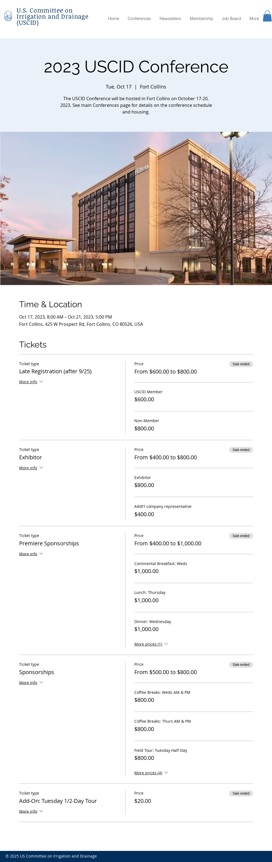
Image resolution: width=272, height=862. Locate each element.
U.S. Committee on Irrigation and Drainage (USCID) (52, 16)
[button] (267, 16)
